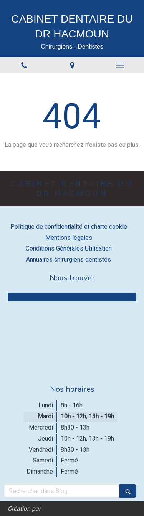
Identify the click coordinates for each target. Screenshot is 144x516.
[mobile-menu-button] (120, 65)
